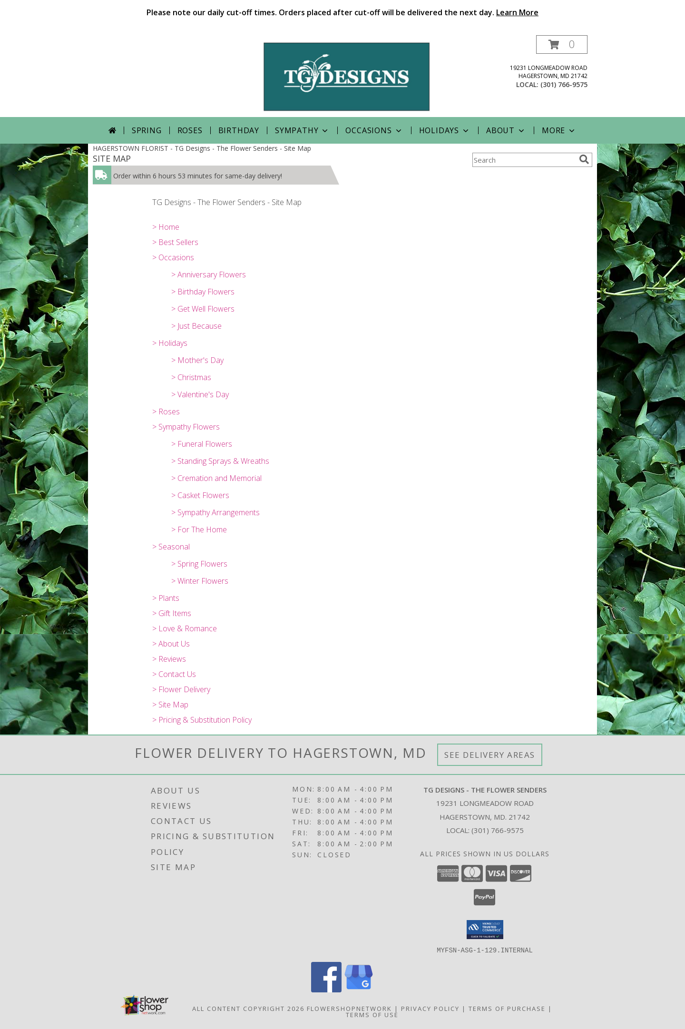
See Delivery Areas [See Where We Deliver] (489, 754)
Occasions (374, 130)
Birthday (238, 130)
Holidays (444, 130)
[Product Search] (524, 160)
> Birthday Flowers (203, 291)
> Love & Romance (184, 628)
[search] (584, 159)
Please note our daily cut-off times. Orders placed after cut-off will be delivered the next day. (342, 12)
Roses (190, 130)
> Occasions (173, 257)
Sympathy (302, 130)
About (506, 130)
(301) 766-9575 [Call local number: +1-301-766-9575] (563, 84)
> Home (165, 227)
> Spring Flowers (199, 564)
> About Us (171, 643)
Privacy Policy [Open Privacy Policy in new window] (430, 1008)
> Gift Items (171, 613)
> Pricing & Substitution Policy (202, 720)
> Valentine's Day (200, 394)
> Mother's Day (197, 360)
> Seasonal (171, 546)
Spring (147, 130)
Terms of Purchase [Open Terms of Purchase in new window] (507, 1008)
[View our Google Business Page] (358, 989)
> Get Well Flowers (203, 309)
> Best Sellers (175, 242)
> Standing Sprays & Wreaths (220, 461)
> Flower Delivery (181, 689)
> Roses (166, 411)
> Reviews (169, 659)
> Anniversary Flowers (208, 274)
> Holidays (169, 343)
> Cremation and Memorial (216, 478)
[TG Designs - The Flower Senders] (346, 75)
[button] (561, 44)
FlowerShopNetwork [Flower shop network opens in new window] (349, 1008)
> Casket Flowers (200, 495)
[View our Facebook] (326, 989)
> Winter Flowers (199, 581)
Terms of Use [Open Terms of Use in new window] (372, 1014)
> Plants (165, 598)
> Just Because (196, 326)
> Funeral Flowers (201, 444)
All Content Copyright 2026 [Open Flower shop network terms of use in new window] (248, 1008)
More (559, 130)
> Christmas (191, 377)
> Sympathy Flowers (186, 426)
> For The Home (199, 529)
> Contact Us (174, 674)
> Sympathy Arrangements (215, 512)
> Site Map (170, 704)
